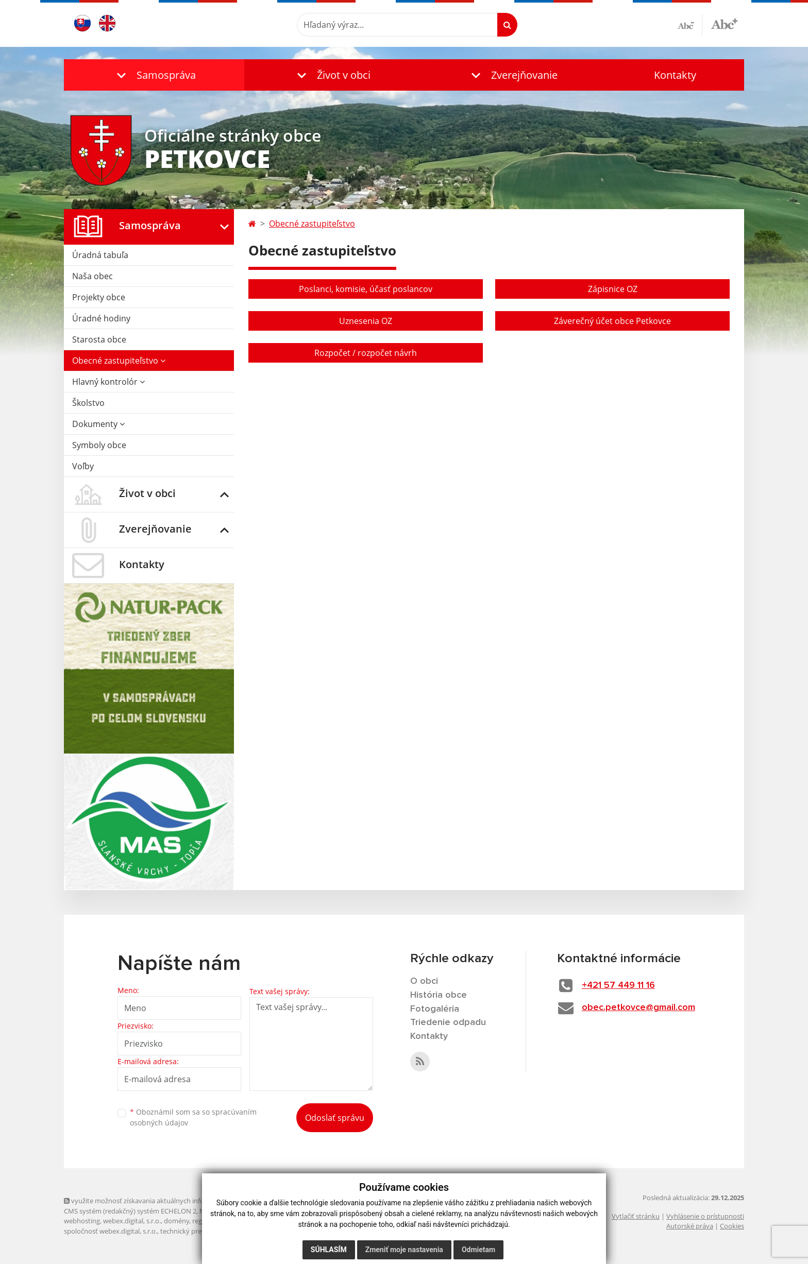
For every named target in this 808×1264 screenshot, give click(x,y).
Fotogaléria (434, 1009)
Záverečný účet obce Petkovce (612, 321)
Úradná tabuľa (100, 255)
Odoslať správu (334, 1117)
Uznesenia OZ (365, 321)
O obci (424, 981)
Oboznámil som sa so (193, 1117)
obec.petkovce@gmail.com (638, 1007)
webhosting (82, 1220)
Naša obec (92, 276)
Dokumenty (98, 424)
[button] (154, 75)
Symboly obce (99, 445)
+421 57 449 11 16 (618, 985)
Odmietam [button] (478, 1249)
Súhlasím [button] (329, 1249)
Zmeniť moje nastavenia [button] (404, 1249)
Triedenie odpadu (448, 1022)
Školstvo (88, 402)
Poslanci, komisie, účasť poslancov (365, 289)
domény (176, 1220)
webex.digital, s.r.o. (132, 1220)
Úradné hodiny (101, 318)
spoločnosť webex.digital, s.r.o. (110, 1231)
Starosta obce (99, 339)
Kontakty (675, 75)
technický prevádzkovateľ (199, 1231)
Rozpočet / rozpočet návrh (365, 352)
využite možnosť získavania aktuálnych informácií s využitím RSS (166, 1200)
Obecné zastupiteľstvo (118, 360)
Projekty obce (98, 297)
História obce (438, 995)
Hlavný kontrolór (108, 381)
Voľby (83, 466)
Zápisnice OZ (612, 289)
